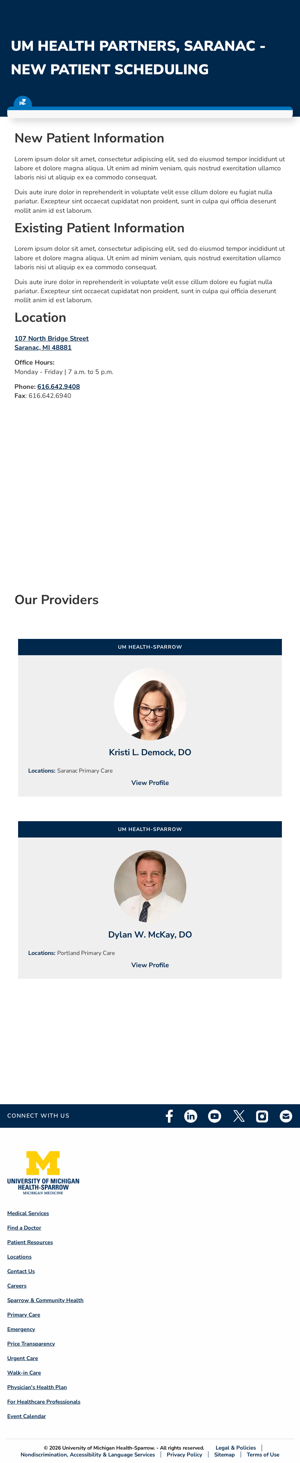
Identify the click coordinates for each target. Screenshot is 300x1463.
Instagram (262, 1116)
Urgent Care (22, 1358)
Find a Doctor (24, 1227)
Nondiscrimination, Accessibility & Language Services (88, 1454)
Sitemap (224, 1454)
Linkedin (190, 1116)
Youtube (214, 1116)
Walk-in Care (24, 1372)
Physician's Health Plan (37, 1387)
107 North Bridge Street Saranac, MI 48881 (51, 343)
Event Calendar (26, 1416)
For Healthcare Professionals (43, 1401)
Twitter (238, 1116)
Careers (16, 1285)
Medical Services (28, 1213)
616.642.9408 (58, 386)
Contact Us (21, 1271)
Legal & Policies (236, 1448)
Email (286, 1116)
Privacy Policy (184, 1454)
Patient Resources (30, 1242)
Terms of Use (263, 1454)
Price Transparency (31, 1343)
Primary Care (23, 1314)
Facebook (169, 1116)
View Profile (150, 782)
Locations (19, 1256)
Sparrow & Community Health (45, 1300)
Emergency (21, 1329)
